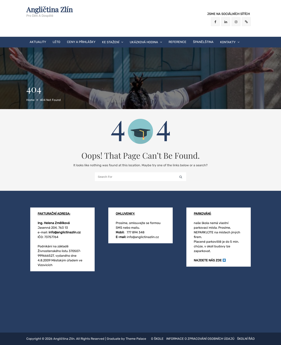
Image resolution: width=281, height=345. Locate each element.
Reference (177, 42)
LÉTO (56, 42)
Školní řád (246, 339)
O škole (157, 339)
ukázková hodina (144, 42)
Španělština (203, 42)
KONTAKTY (228, 42)
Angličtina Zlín (49, 9)
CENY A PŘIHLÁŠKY (81, 42)
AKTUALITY (38, 42)
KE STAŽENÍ (110, 42)
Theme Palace (136, 339)
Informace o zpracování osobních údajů (200, 339)
